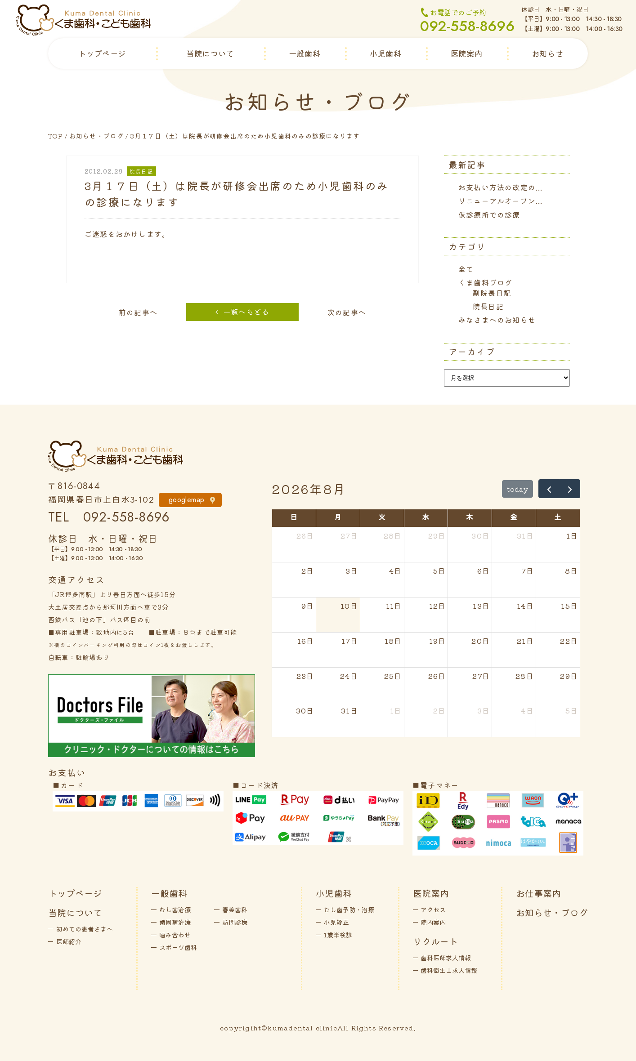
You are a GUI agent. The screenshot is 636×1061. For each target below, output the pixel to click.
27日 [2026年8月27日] (481, 675)
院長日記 (488, 306)
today (517, 488)
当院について (210, 53)
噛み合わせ (175, 934)
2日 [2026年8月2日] (307, 570)
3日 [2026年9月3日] (483, 710)
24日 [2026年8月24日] (349, 675)
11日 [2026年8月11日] (394, 605)
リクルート (435, 941)
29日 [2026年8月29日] (569, 675)
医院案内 (466, 53)
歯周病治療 (175, 922)
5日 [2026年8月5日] (439, 570)
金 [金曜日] (514, 516)
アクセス (433, 909)
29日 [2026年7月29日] (437, 535)
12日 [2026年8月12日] (437, 605)
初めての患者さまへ (84, 928)
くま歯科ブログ (485, 282)
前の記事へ (138, 312)
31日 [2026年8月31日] (349, 710)
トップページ (102, 53)
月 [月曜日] (338, 516)
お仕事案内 (538, 893)
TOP (55, 135)
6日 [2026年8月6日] (483, 570)
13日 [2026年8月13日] (481, 605)
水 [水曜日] (426, 516)
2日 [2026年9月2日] (439, 710)
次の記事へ (346, 312)
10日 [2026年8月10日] (349, 605)
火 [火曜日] (382, 516)
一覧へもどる (246, 311)
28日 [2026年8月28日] (524, 675)
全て (466, 268)
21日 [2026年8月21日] (525, 640)
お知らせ (547, 53)
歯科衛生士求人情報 (449, 970)
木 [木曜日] (470, 516)
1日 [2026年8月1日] (572, 535)
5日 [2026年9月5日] (571, 710)
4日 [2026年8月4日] (395, 570)
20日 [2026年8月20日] (480, 640)
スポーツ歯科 (178, 947)
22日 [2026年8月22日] (569, 640)
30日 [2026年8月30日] (305, 710)
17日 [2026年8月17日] (349, 640)
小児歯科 (385, 53)
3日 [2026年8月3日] (351, 570)
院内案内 (433, 922)
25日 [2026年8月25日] (393, 675)
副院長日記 (492, 292)
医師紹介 (68, 941)
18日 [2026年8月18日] (393, 640)
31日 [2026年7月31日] (525, 535)
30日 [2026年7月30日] (480, 535)
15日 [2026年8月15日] (569, 605)
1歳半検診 (338, 934)
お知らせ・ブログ (96, 135)
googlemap (187, 500)
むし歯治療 (175, 909)
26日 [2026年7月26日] (305, 535)
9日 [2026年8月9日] (307, 605)
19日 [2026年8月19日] (437, 640)
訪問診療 (234, 922)
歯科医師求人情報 (446, 957)
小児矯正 (336, 922)
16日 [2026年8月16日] (305, 640)
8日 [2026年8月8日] (571, 570)
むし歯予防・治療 (349, 909)
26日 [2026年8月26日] (437, 675)
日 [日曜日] (294, 516)
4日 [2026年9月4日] (527, 710)
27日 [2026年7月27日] (349, 535)
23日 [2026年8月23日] (305, 675)
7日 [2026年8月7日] (527, 570)
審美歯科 (234, 909)
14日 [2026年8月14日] (525, 605)
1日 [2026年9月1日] (396, 710)
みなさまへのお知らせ (497, 319)
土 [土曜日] (558, 516)
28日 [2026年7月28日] (393, 535)
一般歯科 (304, 53)
